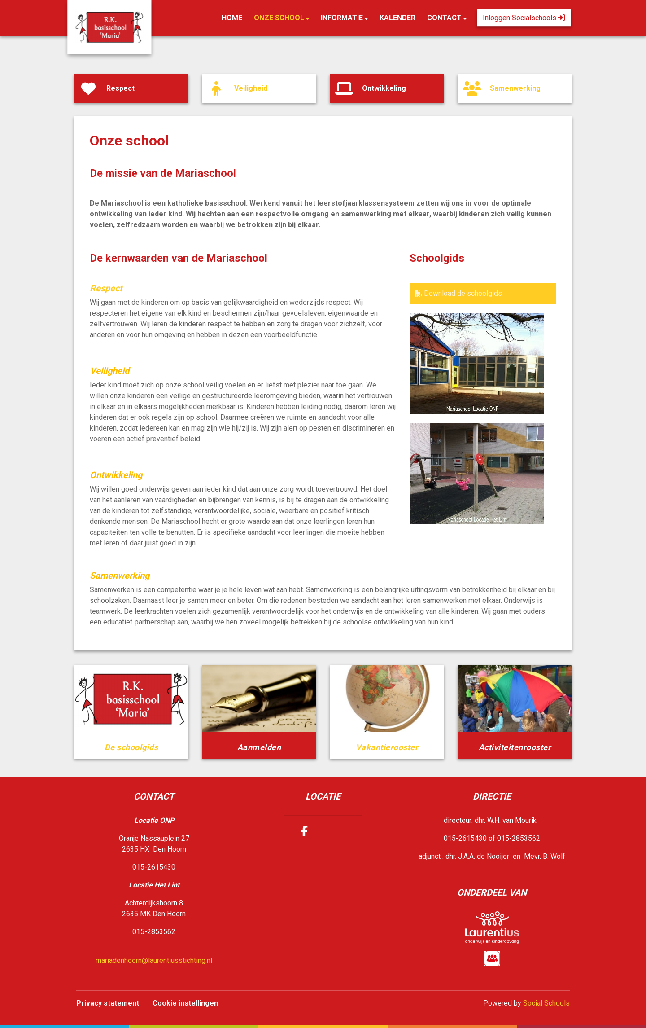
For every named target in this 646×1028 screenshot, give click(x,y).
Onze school (280, 17)
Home (232, 17)
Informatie (343, 17)
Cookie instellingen (185, 1003)
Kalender (397, 17)
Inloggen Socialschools (524, 17)
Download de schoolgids (458, 293)
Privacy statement (107, 1003)
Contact (445, 17)
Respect (106, 288)
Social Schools (546, 1003)
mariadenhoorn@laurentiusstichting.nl (154, 960)
